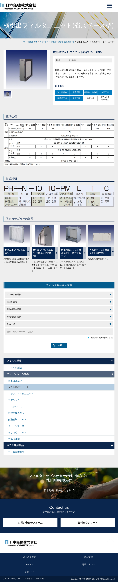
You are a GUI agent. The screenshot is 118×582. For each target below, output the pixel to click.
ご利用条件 (28, 579)
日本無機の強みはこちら (57, 490)
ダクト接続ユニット (66, 42)
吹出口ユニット (16, 380)
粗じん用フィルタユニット (15, 251)
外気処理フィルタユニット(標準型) (99, 251)
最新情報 (88, 557)
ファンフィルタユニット (20, 393)
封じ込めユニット (17, 432)
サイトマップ (41, 579)
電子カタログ (88, 564)
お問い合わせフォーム (30, 522)
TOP (24, 42)
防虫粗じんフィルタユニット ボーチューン (71, 253)
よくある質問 (29, 557)
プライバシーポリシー (11, 579)
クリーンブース (16, 426)
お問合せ (29, 572)
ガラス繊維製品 (15, 445)
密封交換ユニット (17, 413)
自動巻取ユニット (17, 419)
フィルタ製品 (14, 361)
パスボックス (15, 406)
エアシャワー (15, 400)
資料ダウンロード (88, 522)
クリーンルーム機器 (47, 42)
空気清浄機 (14, 439)
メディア (29, 564)
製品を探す (32, 42)
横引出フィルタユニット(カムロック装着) (43, 253)
